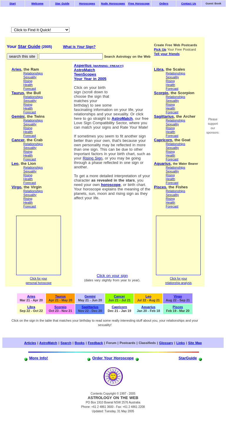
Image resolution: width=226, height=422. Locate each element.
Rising (27, 81)
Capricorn (163, 140)
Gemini (17, 116)
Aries (16, 69)
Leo (14, 163)
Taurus (17, 93)
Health (28, 85)
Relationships (33, 73)
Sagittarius (164, 116)
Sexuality (29, 77)
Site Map (195, 343)
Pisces (160, 187)
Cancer (17, 140)
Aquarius (162, 163)
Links (180, 343)
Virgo (16, 187)
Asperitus (98, 65)
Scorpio (161, 93)
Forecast (29, 88)
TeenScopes (85, 74)
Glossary (166, 343)
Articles (30, 343)
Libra (158, 69)
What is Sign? (79, 47)
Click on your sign (112, 275)
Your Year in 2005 (90, 79)
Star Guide (29, 46)
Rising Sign (92, 158)
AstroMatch (84, 70)
